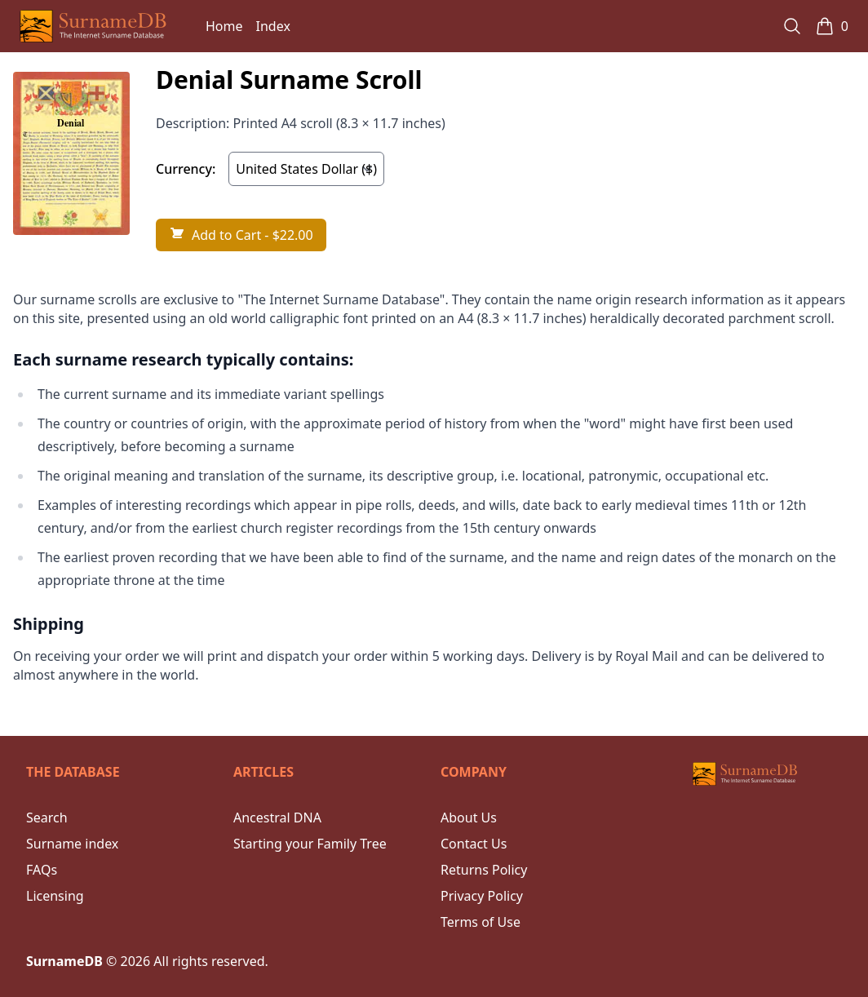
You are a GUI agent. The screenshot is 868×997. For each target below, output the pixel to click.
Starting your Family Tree (310, 844)
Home (224, 26)
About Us (469, 817)
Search (47, 817)
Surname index (72, 844)
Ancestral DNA (277, 817)
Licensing (55, 896)
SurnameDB (64, 961)
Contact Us (474, 844)
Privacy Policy (482, 896)
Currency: (185, 169)
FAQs (41, 870)
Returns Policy (484, 870)
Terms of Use (480, 922)
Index (273, 26)
